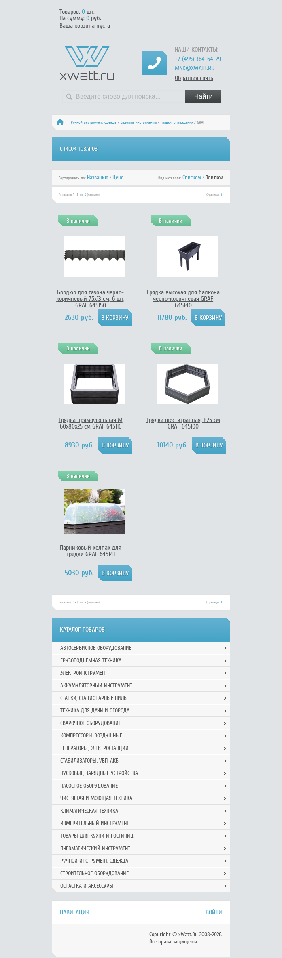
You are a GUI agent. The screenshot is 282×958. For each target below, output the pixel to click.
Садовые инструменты (139, 122)
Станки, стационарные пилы (94, 698)
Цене (117, 177)
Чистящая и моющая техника (96, 798)
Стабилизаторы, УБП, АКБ (89, 760)
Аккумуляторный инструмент (96, 685)
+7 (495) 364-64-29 (198, 59)
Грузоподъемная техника (90, 660)
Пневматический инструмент (95, 848)
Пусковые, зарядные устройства (99, 773)
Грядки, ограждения (177, 122)
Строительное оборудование (94, 873)
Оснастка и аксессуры (86, 885)
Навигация (74, 912)
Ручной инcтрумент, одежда (94, 122)
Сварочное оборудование (90, 723)
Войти (214, 912)
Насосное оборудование (89, 785)
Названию (97, 177)
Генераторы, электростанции (94, 748)
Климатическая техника (89, 810)
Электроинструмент (83, 673)
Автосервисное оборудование (95, 648)
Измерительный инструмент (94, 823)
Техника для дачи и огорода (94, 710)
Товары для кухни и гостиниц (97, 835)
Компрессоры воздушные (91, 735)
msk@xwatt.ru (194, 68)
